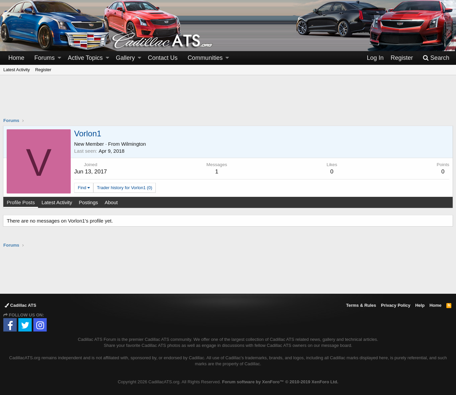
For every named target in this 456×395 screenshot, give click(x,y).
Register (43, 69)
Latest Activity (16, 69)
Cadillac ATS (20, 305)
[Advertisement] (228, 101)
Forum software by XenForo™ (280, 381)
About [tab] (111, 202)
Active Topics (85, 57)
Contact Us (162, 57)
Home (16, 57)
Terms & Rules (361, 305)
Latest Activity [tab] (57, 202)
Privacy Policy (395, 305)
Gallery (125, 57)
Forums (44, 57)
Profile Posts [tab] (21, 202)
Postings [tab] (88, 202)
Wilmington (133, 144)
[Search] (436, 58)
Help (420, 305)
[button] (59, 58)
